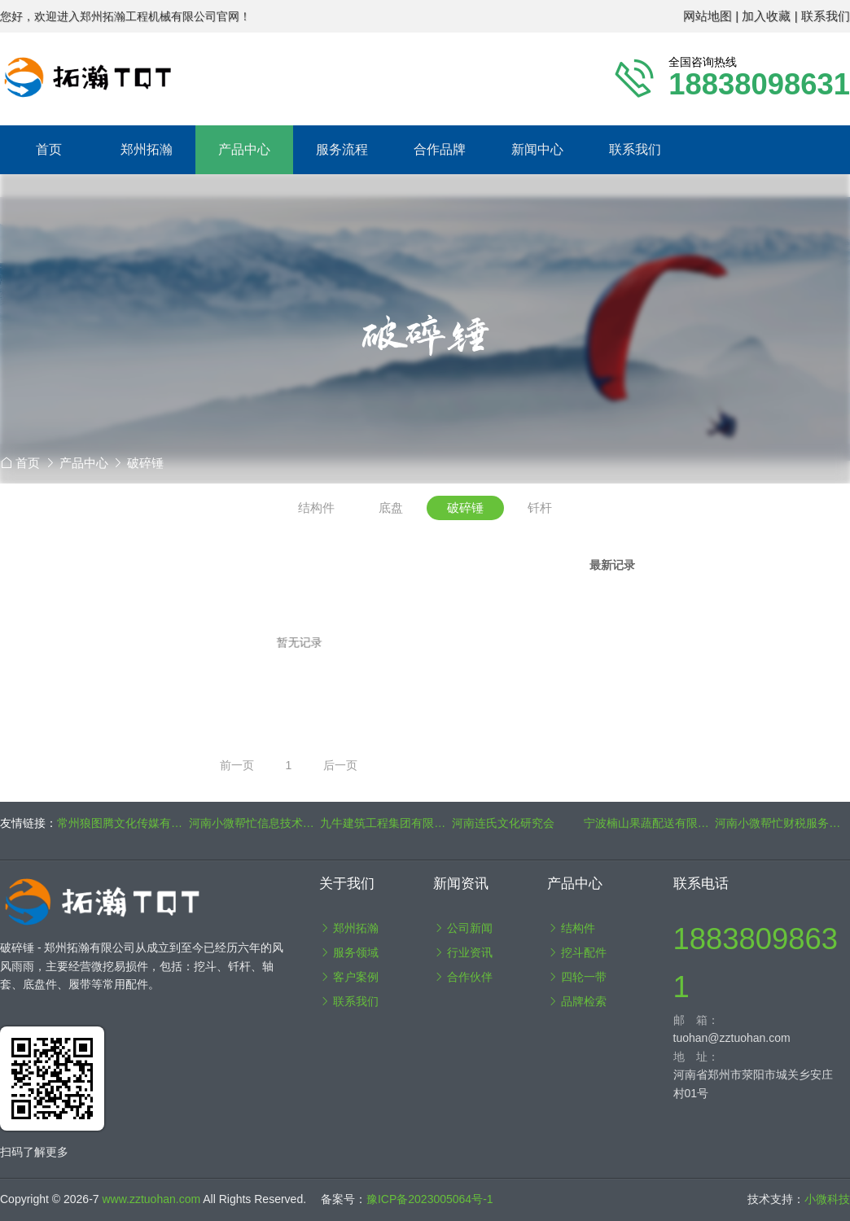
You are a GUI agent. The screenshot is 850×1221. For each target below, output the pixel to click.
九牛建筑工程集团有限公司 (386, 822)
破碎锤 (145, 463)
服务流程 (342, 149)
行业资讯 (463, 952)
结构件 (316, 507)
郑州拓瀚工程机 (300, 77)
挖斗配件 (577, 952)
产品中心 (83, 463)
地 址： (696, 1056)
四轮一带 (577, 976)
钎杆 (540, 507)
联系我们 (635, 149)
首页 (49, 149)
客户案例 (349, 976)
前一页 (237, 765)
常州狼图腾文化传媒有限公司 (123, 822)
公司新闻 (463, 927)
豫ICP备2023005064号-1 (429, 1199)
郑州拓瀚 (349, 927)
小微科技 (827, 1199)
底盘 (391, 507)
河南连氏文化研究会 (503, 822)
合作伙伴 (463, 976)
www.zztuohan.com (153, 1199)
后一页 (340, 765)
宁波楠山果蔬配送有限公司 (650, 822)
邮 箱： (696, 1019)
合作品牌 (440, 149)
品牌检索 (577, 1001)
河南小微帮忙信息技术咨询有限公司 (255, 822)
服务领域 (349, 952)
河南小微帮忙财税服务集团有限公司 (781, 822)
